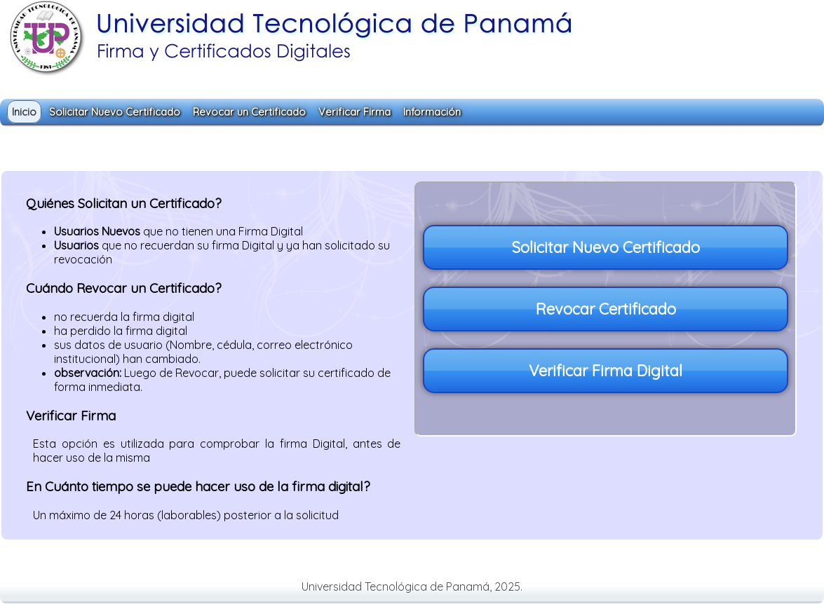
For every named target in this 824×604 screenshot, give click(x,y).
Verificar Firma (354, 111)
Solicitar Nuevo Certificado (114, 111)
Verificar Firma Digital (605, 370)
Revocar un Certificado (249, 111)
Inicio (24, 111)
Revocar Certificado (606, 309)
